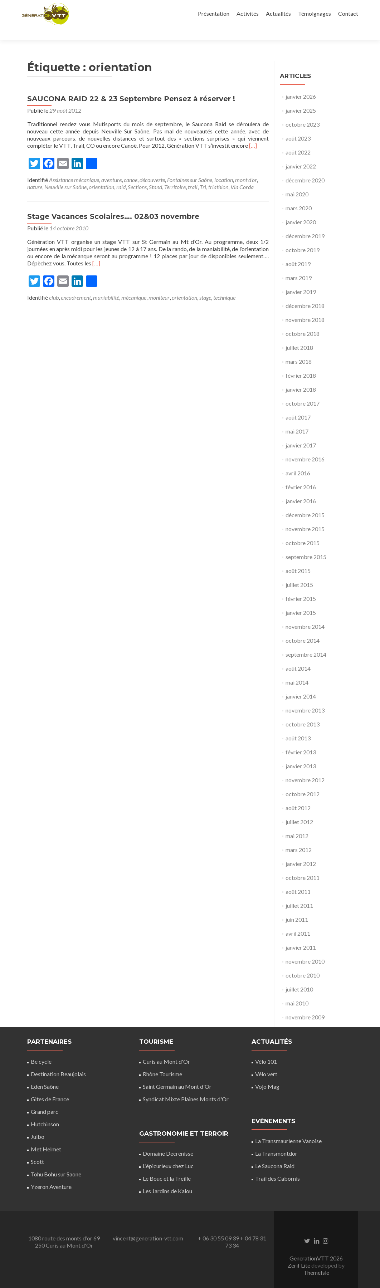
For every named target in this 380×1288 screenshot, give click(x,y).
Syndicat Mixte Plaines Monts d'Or (186, 1086)
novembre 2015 (305, 516)
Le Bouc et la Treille (167, 1165)
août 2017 (298, 404)
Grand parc (44, 1099)
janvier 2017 (301, 432)
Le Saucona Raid (274, 1153)
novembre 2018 (305, 307)
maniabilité (106, 284)
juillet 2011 (299, 893)
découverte (152, 167)
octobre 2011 (303, 865)
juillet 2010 (299, 976)
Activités (248, 13)
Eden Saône (45, 1074)
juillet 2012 (299, 809)
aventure (111, 167)
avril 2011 (298, 920)
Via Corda (242, 174)
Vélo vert (266, 1061)
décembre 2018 (305, 293)
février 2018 (301, 362)
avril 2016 (298, 460)
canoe (130, 167)
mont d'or (246, 167)
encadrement (76, 284)
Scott (37, 1149)
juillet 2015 (299, 572)
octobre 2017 (303, 390)
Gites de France (50, 1086)
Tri (203, 174)
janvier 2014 (301, 683)
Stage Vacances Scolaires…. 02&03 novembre (113, 204)
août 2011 (298, 879)
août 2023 (298, 125)
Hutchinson (45, 1111)
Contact (348, 13)
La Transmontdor (276, 1140)
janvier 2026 (301, 83)
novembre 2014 (305, 614)
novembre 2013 (305, 697)
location (223, 167)
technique (224, 284)
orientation (101, 174)
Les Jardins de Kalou (167, 1178)
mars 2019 (299, 265)
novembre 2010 (305, 948)
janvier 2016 (301, 488)
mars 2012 (299, 837)
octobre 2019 (303, 237)
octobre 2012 (303, 781)
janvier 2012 (301, 851)
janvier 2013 (301, 753)
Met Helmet (46, 1136)
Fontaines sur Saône (189, 167)
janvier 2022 (301, 153)
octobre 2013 (303, 711)
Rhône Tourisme (162, 1061)
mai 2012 (297, 823)
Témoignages (314, 13)
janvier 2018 (301, 376)
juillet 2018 (299, 335)
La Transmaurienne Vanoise (288, 1128)
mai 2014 (297, 669)
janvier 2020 (301, 209)
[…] (253, 132)
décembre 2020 (305, 167)
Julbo (37, 1124)
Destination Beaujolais (58, 1061)
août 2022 (298, 139)
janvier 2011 (301, 934)
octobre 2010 (303, 962)
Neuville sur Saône (65, 174)
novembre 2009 (305, 1004)
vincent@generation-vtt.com (148, 1225)
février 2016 (301, 474)
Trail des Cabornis (277, 1165)
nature (34, 174)
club (54, 284)
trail (193, 174)
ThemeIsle (316, 1260)
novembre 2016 (305, 446)
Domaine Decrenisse (168, 1140)
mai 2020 (297, 181)
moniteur (159, 284)
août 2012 (298, 795)
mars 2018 (299, 349)
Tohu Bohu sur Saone (56, 1161)
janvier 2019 (301, 279)
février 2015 (301, 586)
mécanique (133, 284)
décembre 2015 (305, 502)
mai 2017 (297, 418)
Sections (137, 174)
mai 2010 (297, 990)
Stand (155, 174)
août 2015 (298, 558)
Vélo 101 (266, 1048)
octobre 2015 (303, 530)
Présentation (213, 13)
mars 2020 (299, 195)
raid (121, 174)
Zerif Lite (299, 1252)
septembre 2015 (306, 544)
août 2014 (298, 655)
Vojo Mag (267, 1074)
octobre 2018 (303, 321)
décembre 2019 (305, 223)
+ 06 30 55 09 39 (218, 1225)
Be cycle (41, 1048)
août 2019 (298, 251)
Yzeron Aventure (51, 1174)
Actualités (278, 13)
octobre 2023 (303, 111)
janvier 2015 (301, 600)
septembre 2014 (306, 641)
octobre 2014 (303, 628)
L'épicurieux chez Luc (168, 1153)
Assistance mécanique (74, 167)
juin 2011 (297, 906)
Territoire (175, 174)
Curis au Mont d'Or (166, 1048)
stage (205, 284)
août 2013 (298, 725)
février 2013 (301, 739)
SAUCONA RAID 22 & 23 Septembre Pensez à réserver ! (131, 86)
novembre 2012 (305, 767)
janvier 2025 (301, 97)
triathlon (218, 174)
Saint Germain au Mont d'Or (177, 1074)
